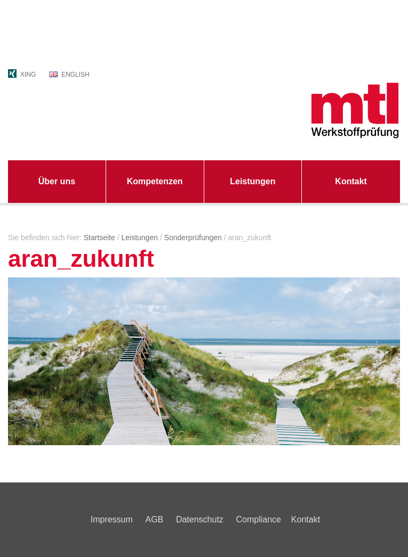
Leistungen (252, 181)
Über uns (56, 181)
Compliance (258, 519)
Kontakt (351, 181)
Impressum (112, 519)
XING (28, 74)
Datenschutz (199, 519)
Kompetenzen (155, 181)
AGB (154, 519)
